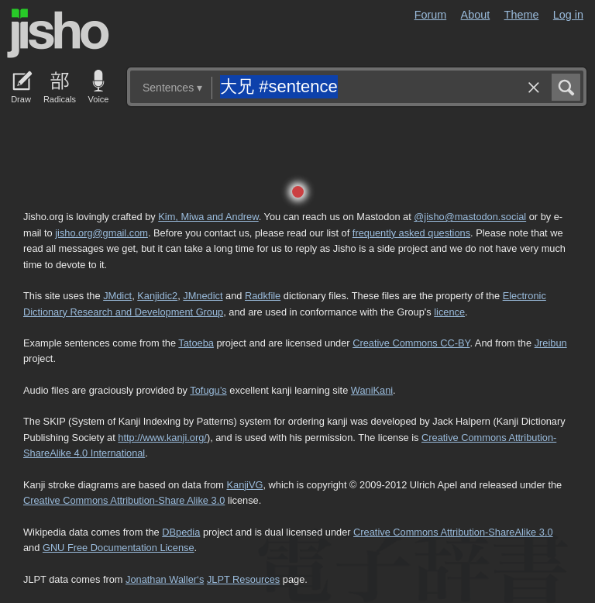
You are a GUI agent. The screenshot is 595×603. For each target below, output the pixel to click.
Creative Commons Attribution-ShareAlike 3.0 (452, 532)
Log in (568, 15)
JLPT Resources (243, 579)
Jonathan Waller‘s (165, 579)
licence (449, 312)
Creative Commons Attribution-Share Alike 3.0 (124, 500)
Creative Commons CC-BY (411, 343)
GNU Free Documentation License (118, 547)
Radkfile (262, 296)
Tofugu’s (208, 390)
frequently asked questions (411, 233)
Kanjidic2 (157, 296)
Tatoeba (196, 343)
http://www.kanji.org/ (162, 437)
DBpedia (181, 532)
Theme (521, 15)
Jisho (58, 33)
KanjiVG (244, 485)
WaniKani (372, 390)
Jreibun (551, 343)
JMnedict (202, 296)
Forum (430, 15)
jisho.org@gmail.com (101, 233)
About (475, 15)
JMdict (117, 296)
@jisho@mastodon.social (470, 216)
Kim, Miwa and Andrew (208, 216)
